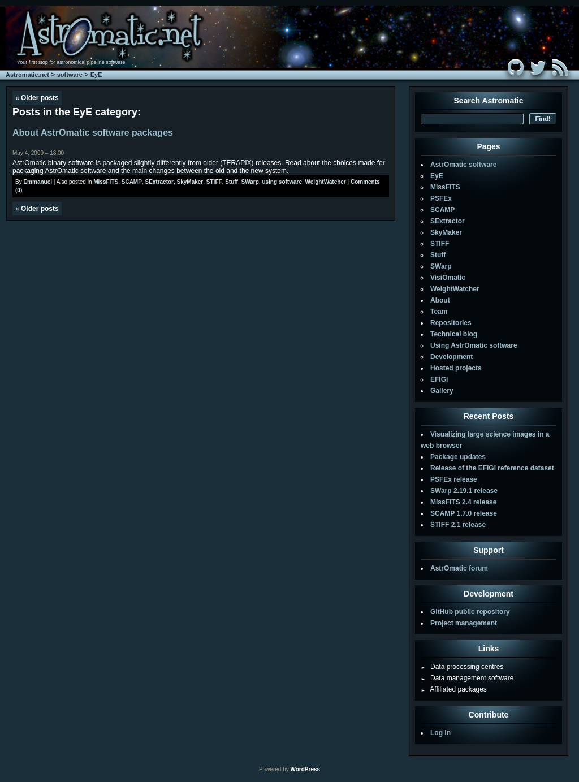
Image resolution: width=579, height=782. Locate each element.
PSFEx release (453, 479)
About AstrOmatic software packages (92, 132)
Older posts (37, 98)
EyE (96, 74)
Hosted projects (456, 368)
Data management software (467, 678)
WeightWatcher (325, 182)
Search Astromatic (488, 100)
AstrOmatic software (463, 165)
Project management (463, 623)
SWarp (250, 182)
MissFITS (105, 182)
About (440, 300)
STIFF (214, 182)
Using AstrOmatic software (473, 345)
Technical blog (453, 334)
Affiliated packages (454, 689)
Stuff (231, 182)
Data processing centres (462, 667)
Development (451, 357)
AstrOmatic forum (459, 568)
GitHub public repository (470, 612)
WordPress (305, 769)
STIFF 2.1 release (458, 525)
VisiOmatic (447, 278)
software (70, 74)
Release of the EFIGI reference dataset (492, 468)
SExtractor (159, 182)
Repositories (451, 323)
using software (282, 182)
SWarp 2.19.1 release (464, 491)
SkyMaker (190, 182)
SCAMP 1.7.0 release (463, 513)
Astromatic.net (27, 74)
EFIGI (439, 379)
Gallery (441, 391)
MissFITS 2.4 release (463, 502)
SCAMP (132, 182)
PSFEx (441, 198)
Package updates (458, 457)
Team (438, 312)
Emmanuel (37, 182)
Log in (440, 733)
